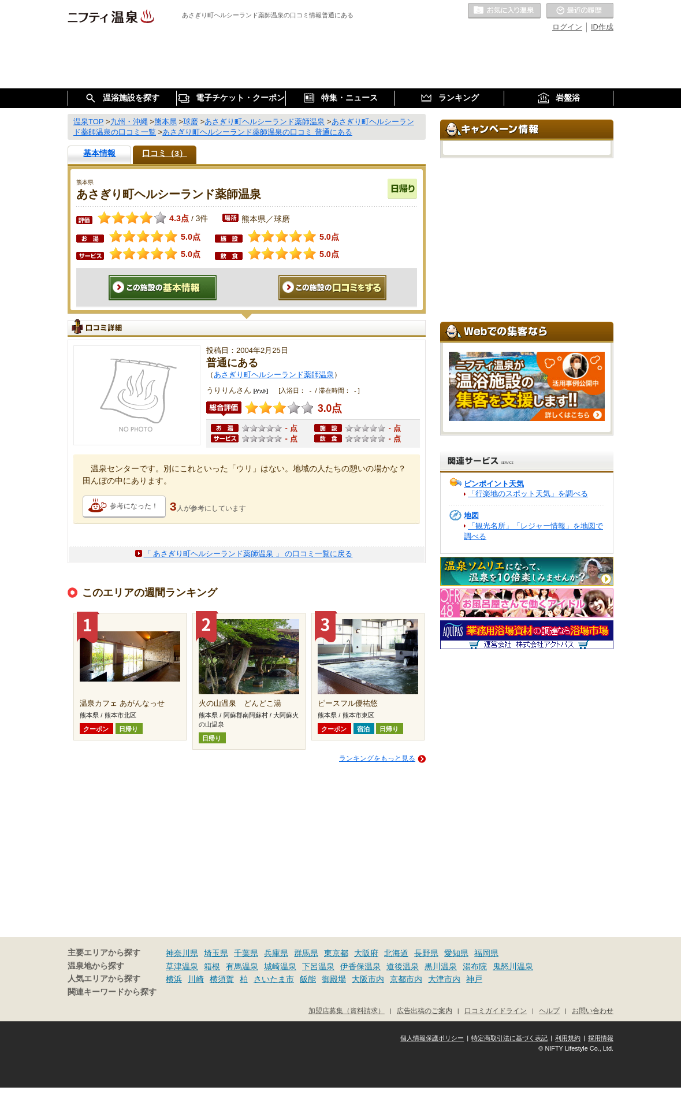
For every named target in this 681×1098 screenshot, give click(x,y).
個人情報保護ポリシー (432, 1037)
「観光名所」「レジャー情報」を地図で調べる (533, 531)
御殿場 (334, 979)
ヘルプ (549, 1010)
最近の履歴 (579, 11)
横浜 (174, 979)
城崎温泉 (280, 966)
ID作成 (602, 27)
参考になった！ (134, 506)
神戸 (474, 979)
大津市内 (444, 979)
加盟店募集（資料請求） (346, 1010)
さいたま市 (274, 979)
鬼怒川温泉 (513, 966)
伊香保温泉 (360, 966)
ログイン (567, 27)
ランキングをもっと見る (377, 758)
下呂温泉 (318, 966)
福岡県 (486, 953)
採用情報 (600, 1037)
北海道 (396, 953)
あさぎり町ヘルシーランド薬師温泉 (274, 374)
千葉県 (246, 953)
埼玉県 (216, 953)
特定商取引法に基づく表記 (509, 1037)
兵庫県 (276, 953)
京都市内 (406, 979)
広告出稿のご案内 (424, 1010)
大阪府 (366, 953)
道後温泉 (402, 966)
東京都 (336, 953)
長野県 (426, 953)
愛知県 (456, 953)
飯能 (308, 979)
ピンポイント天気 (494, 483)
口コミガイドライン (495, 1010)
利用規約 (567, 1037)
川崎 (196, 979)
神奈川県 (182, 953)
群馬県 (306, 953)
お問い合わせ (592, 1010)
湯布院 (475, 966)
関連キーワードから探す (112, 992)
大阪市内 (368, 979)
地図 (471, 515)
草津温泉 (182, 966)
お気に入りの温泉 (504, 11)
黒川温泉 (441, 966)
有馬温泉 (242, 966)
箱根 (212, 966)
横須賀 (222, 979)
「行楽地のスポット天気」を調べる (528, 493)
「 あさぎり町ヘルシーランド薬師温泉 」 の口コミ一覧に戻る (248, 553)
